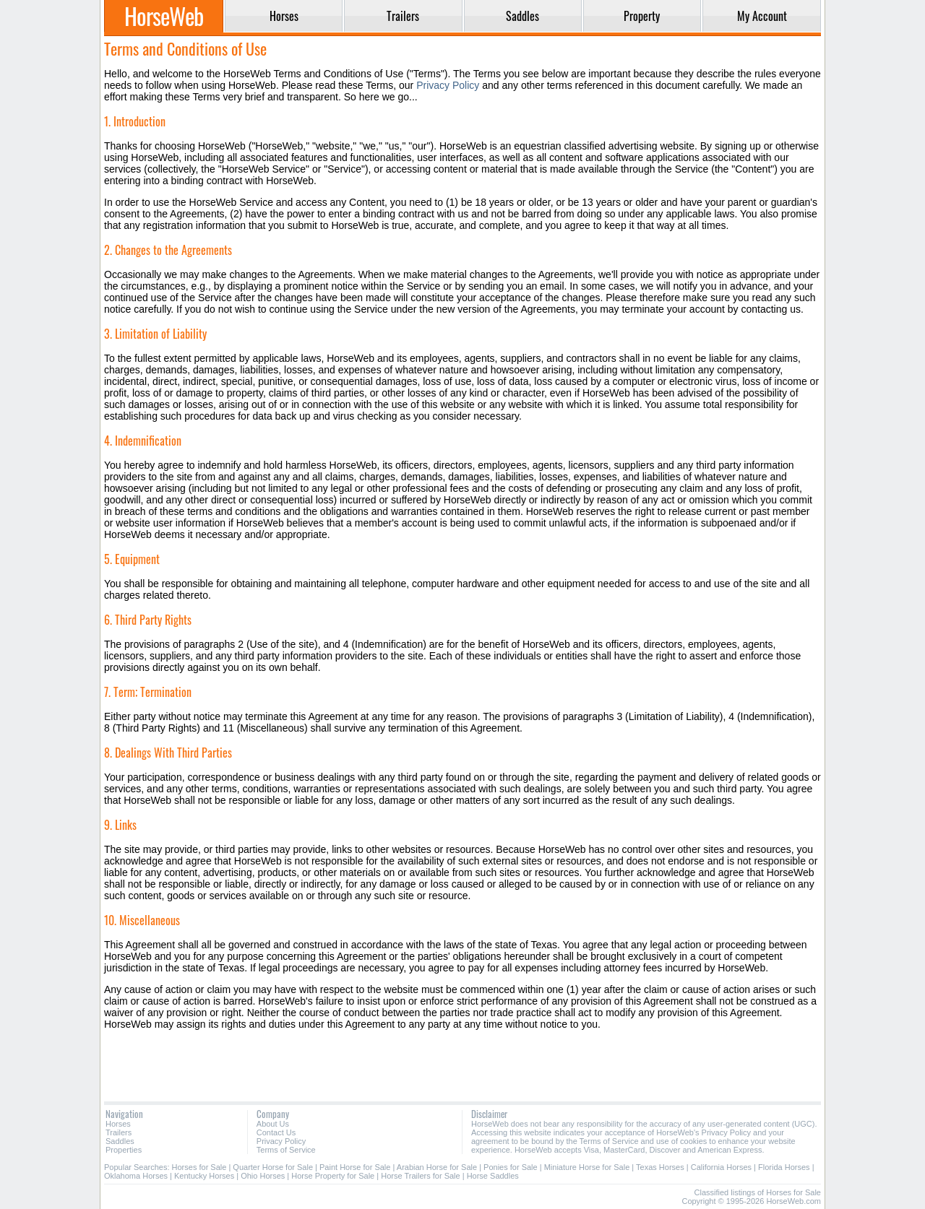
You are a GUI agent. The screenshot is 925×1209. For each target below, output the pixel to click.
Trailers (119, 1132)
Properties (124, 1149)
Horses (118, 1123)
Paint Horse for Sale (354, 1167)
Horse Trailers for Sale (420, 1175)
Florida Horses (784, 1167)
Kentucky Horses (204, 1175)
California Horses (721, 1167)
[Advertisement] (462, 1065)
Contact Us (276, 1132)
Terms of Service (286, 1149)
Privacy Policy (447, 85)
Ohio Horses (263, 1175)
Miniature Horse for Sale (587, 1167)
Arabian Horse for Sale (437, 1167)
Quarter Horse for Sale (273, 1167)
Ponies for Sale (510, 1167)
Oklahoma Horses (136, 1175)
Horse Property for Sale (332, 1175)
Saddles (120, 1141)
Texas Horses (660, 1167)
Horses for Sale (199, 1167)
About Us (273, 1123)
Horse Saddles (493, 1175)
